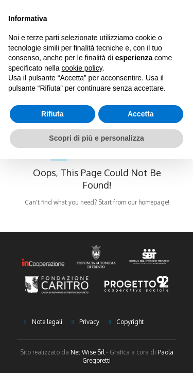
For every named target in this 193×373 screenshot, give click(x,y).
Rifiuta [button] (52, 114)
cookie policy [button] (82, 68)
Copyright (130, 322)
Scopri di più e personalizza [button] (96, 138)
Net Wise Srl (87, 352)
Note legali (47, 322)
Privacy (89, 322)
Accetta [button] (141, 114)
